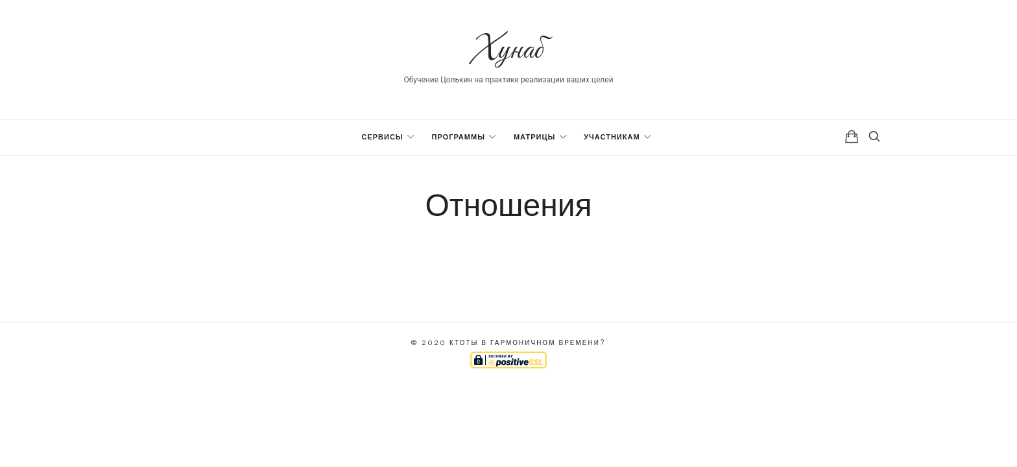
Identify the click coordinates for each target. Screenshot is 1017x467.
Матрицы (534, 137)
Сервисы (382, 137)
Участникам (612, 137)
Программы (458, 137)
